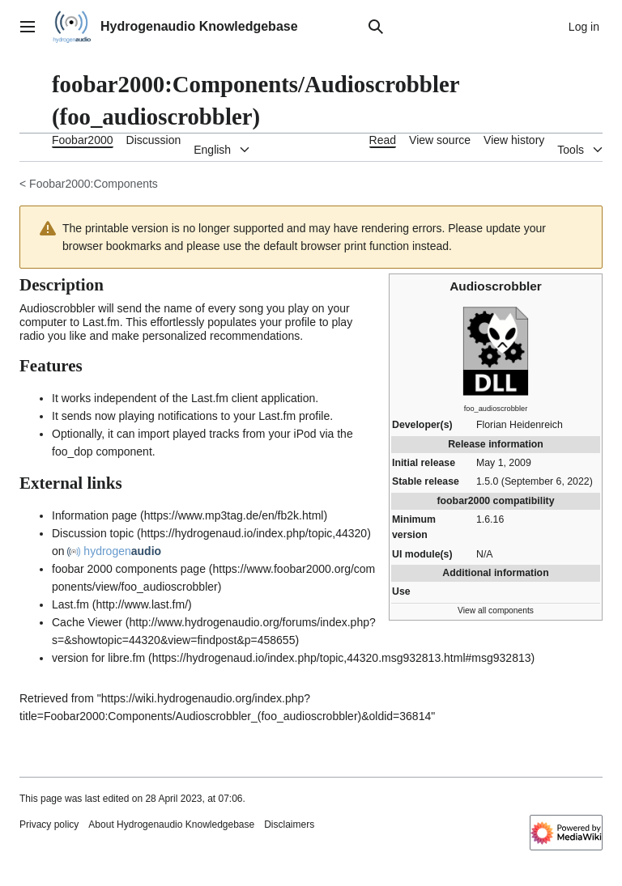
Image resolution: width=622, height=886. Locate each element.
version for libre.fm (98, 657)
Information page (94, 515)
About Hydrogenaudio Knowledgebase (171, 824)
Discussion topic (93, 533)
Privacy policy (49, 824)
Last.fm (70, 604)
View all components (496, 610)
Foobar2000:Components (93, 183)
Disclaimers (289, 824)
